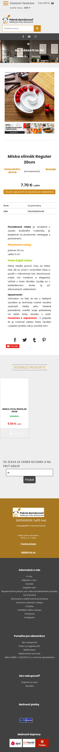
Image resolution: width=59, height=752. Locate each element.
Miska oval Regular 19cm (14, 410)
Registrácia (28, 3)
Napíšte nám (29, 587)
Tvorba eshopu (28, 543)
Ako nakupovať (29, 642)
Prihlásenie (15, 3)
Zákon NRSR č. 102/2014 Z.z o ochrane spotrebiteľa (29, 657)
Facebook (29, 613)
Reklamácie (29, 649)
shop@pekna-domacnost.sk (31, 525)
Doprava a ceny (29, 682)
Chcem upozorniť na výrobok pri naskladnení (29, 191)
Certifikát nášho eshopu (29, 610)
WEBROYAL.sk (28, 552)
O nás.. (29, 576)
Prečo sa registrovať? (29, 646)
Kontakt (29, 583)
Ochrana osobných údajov (29, 602)
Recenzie (51, 169)
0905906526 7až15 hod (31, 520)
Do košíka (16, 433)
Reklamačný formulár (29, 653)
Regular (36, 56)
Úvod (7, 56)
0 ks (40, 3)
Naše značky (20, 56)
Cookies (29, 606)
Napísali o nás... (29, 580)
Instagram (29, 617)
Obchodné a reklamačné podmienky (29, 598)
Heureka (29, 685)
